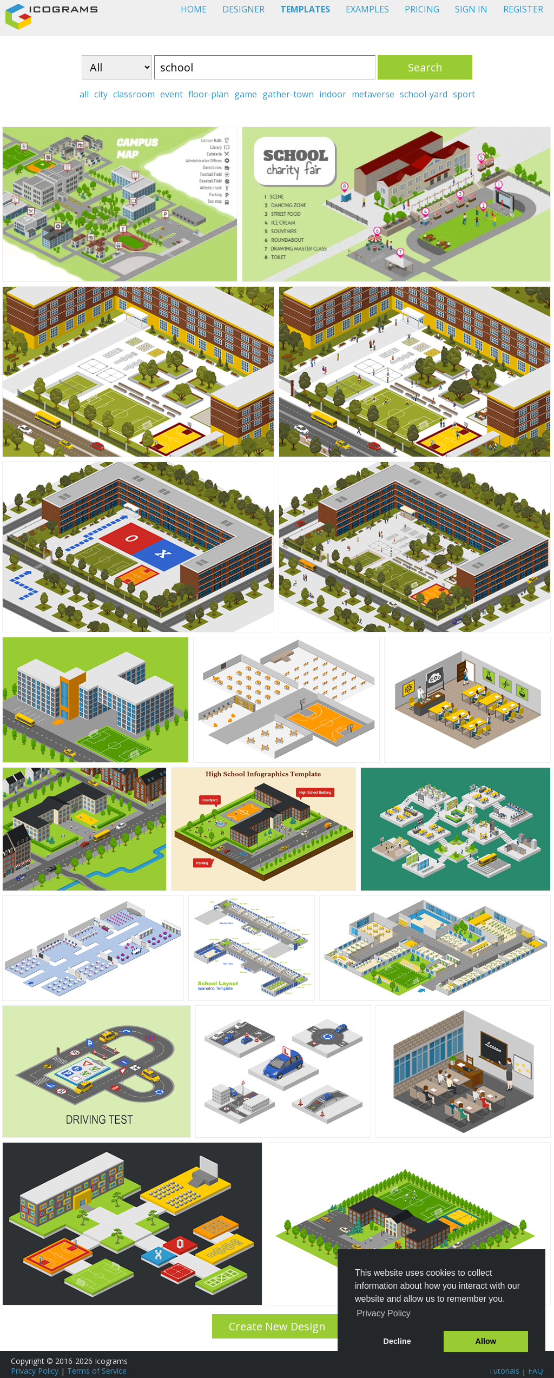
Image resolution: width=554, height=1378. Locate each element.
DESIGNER (243, 9)
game (245, 94)
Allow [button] (486, 1341)
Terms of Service (97, 1371)
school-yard (423, 94)
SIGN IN (471, 9)
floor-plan (208, 94)
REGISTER (523, 9)
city (101, 94)
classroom (134, 94)
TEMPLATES (305, 9)
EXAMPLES (367, 9)
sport (464, 94)
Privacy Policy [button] (384, 1313)
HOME (194, 9)
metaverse (373, 94)
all (84, 94)
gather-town (288, 94)
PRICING (422, 9)
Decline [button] (397, 1341)
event (171, 94)
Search (425, 67)
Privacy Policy (34, 1371)
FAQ (535, 1371)
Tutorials (504, 1371)
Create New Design (277, 1326)
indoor (332, 94)
